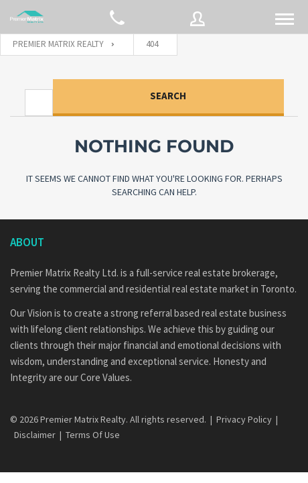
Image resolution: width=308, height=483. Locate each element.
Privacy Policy (244, 419)
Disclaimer (35, 435)
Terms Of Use (93, 435)
